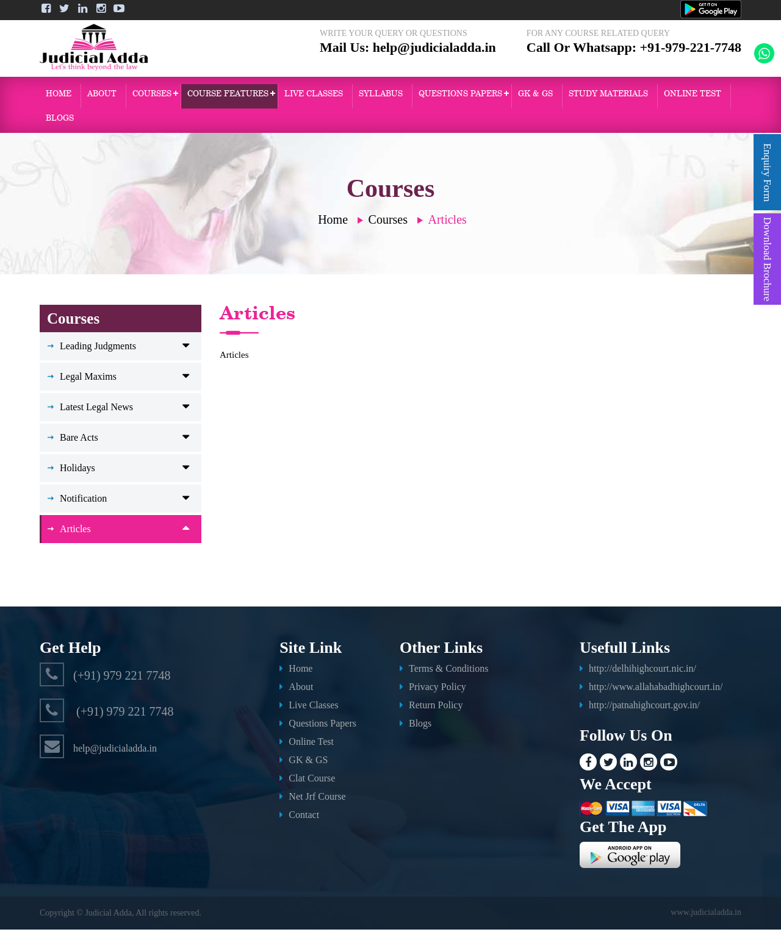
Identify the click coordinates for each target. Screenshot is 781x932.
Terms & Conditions (448, 671)
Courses (151, 96)
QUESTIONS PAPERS (460, 96)
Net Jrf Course (317, 799)
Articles (447, 222)
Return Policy (435, 707)
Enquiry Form (767, 172)
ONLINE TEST (692, 96)
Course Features (227, 96)
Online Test (311, 744)
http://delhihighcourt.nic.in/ (642, 671)
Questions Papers (322, 725)
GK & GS (535, 96)
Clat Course (312, 780)
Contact (304, 817)
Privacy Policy (437, 689)
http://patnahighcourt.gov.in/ (644, 707)
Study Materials (608, 96)
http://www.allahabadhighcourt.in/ (655, 689)
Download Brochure (767, 259)
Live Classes (313, 96)
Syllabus (381, 96)
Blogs (60, 120)
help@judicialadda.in (434, 56)
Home (58, 96)
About (102, 96)
